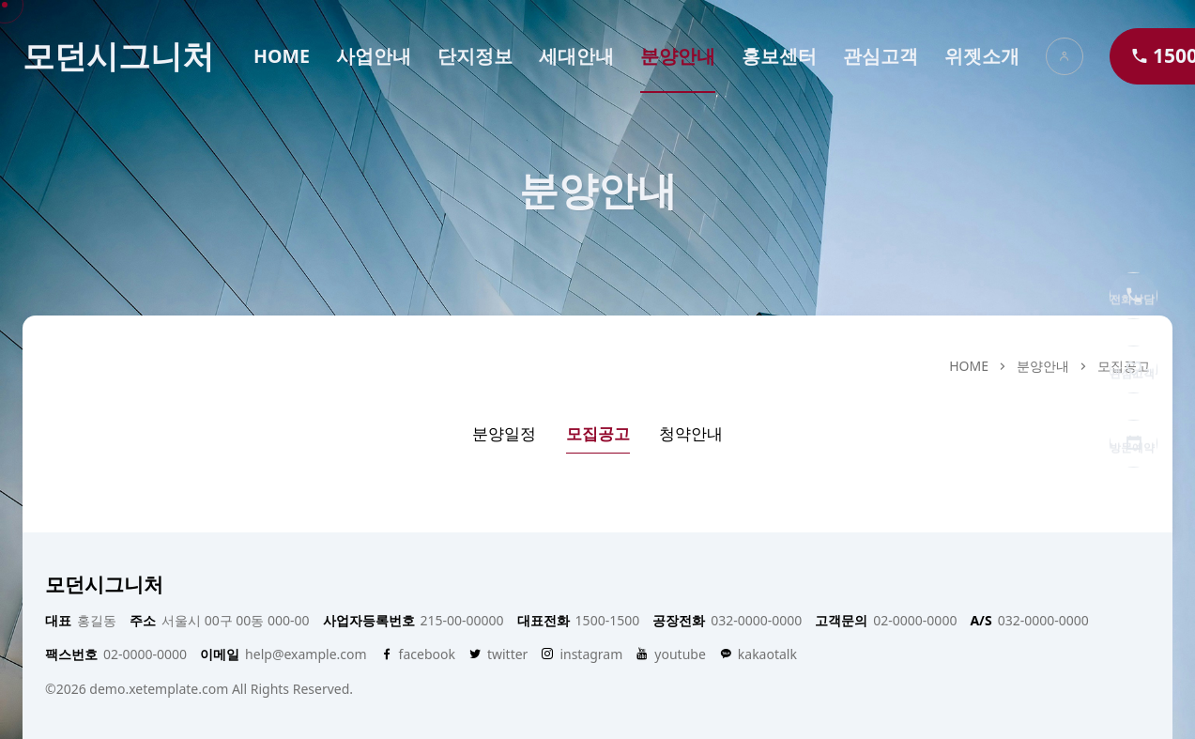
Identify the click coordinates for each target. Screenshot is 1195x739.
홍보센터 (779, 56)
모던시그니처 (118, 56)
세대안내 (576, 56)
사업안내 (373, 56)
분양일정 (504, 433)
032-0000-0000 (727, 620)
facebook (417, 654)
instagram (581, 654)
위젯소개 (981, 56)
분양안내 (677, 56)
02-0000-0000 (886, 620)
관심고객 (880, 56)
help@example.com (283, 654)
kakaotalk (758, 654)
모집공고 (598, 433)
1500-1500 (578, 620)
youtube (670, 654)
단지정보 (475, 56)
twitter (498, 654)
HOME (281, 56)
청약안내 (691, 433)
